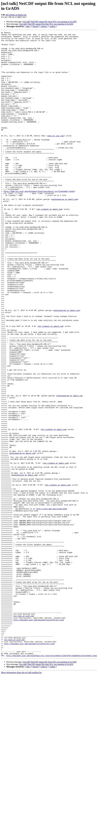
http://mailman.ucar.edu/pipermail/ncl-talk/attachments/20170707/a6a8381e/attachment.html (51, 780)
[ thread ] (35, 26)
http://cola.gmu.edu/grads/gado (51, 604)
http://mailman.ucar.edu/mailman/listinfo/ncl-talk (38, 737)
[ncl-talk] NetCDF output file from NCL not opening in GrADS (50, 22)
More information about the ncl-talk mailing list (21, 797)
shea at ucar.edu (55, 157)
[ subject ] (44, 26)
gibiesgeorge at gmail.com (64, 233)
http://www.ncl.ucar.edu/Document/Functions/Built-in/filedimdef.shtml (39, 223)
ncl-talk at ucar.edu (23, 733)
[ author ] (53, 26)
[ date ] (28, 26)
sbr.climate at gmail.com (16, 15)
